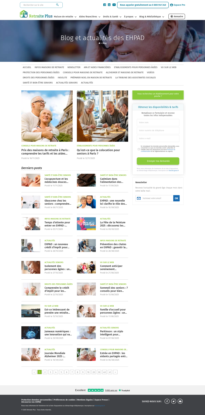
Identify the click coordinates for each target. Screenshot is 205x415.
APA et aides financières (97, 67)
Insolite (62, 77)
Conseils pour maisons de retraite (82, 72)
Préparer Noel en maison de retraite (91, 77)
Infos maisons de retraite (49, 67)
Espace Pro (177, 5)
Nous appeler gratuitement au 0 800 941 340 (143, 5)
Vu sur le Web (168, 67)
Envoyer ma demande (158, 161)
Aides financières (88, 16)
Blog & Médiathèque (150, 16)
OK (176, 198)
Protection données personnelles (36, 400)
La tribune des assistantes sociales (135, 77)
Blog (104, 43)
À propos (129, 16)
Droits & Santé (110, 16)
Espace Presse (101, 400)
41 (110, 372)
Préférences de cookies (64, 400)
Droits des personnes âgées (38, 77)
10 (88, 372)
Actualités (87, 82)
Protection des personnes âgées (41, 72)
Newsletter (73, 67)
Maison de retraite (63, 16)
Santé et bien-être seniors (38, 82)
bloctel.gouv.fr (174, 170)
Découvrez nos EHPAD (31, 402)
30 (99, 372)
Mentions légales (85, 400)
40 (104, 372)
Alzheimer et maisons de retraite (125, 72)
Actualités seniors (67, 82)
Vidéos (150, 72)
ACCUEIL (27, 67)
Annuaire (178, 16)
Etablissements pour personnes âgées (135, 67)
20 (94, 372)
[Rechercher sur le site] (36, 5)
